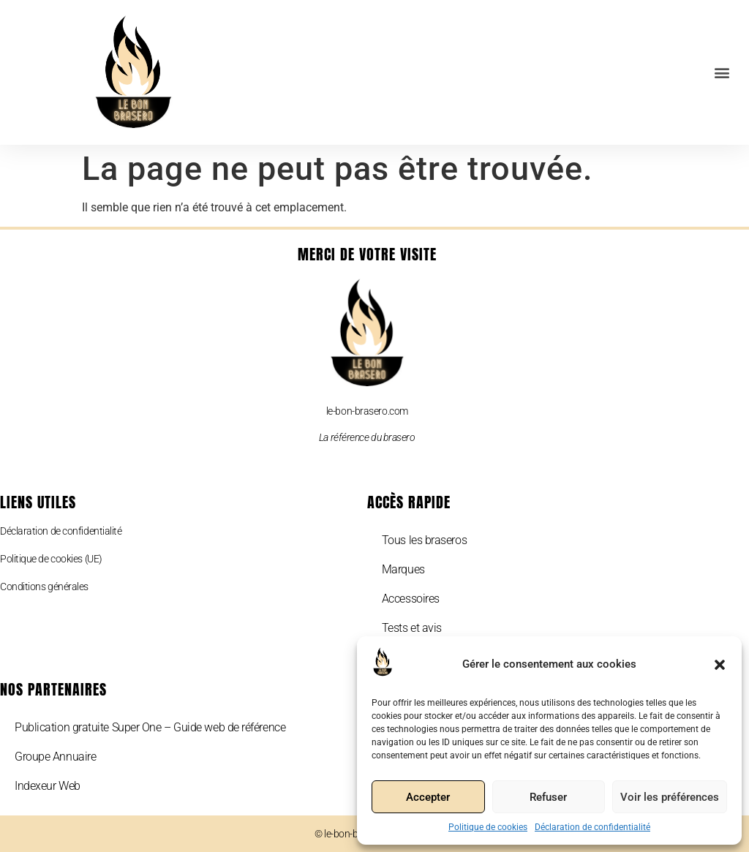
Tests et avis (412, 628)
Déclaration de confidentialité (592, 827)
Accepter (428, 797)
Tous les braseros (424, 540)
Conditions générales (44, 586)
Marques (403, 569)
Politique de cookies (487, 827)
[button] (719, 664)
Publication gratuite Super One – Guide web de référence (150, 727)
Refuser (548, 797)
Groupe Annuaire (55, 757)
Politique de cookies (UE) (51, 559)
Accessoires (411, 599)
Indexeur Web (47, 786)
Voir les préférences (669, 797)
